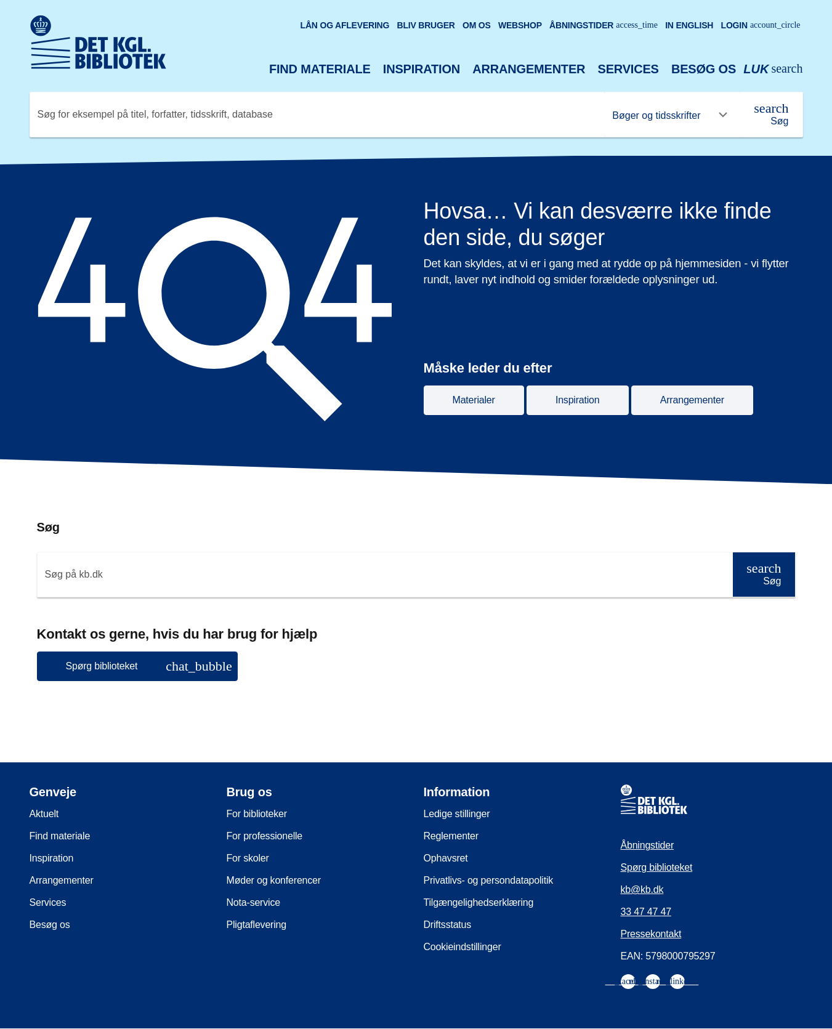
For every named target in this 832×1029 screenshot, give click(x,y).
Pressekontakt (651, 934)
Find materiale (320, 69)
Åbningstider (603, 25)
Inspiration (421, 69)
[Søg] (771, 114)
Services (628, 69)
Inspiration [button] (577, 400)
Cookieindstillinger (462, 947)
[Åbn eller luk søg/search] (772, 69)
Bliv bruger (425, 25)
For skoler (248, 858)
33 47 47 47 (646, 911)
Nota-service (253, 902)
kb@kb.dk (642, 889)
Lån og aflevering (345, 25)
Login (761, 25)
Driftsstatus (448, 924)
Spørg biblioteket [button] (149, 666)
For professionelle (265, 836)
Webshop (520, 25)
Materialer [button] (474, 400)
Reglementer (451, 836)
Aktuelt (44, 814)
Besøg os (703, 69)
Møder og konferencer (274, 880)
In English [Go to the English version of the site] (689, 25)
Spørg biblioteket (657, 867)
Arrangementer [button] (692, 400)
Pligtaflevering (257, 924)
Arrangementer (528, 69)
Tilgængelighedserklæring (479, 902)
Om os (476, 25)
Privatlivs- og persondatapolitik (489, 880)
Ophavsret (446, 858)
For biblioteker (257, 814)
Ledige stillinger (457, 814)
